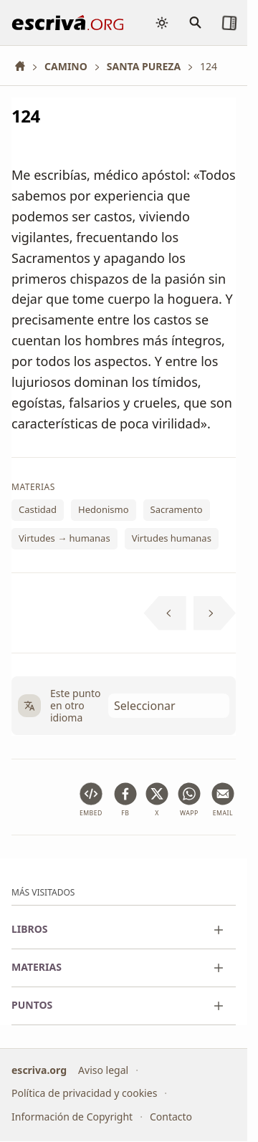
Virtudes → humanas (64, 538)
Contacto (171, 1116)
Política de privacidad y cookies (84, 1093)
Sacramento (176, 510)
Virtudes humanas (171, 538)
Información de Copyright (72, 1116)
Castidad (38, 510)
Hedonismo (103, 510)
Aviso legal (103, 1070)
